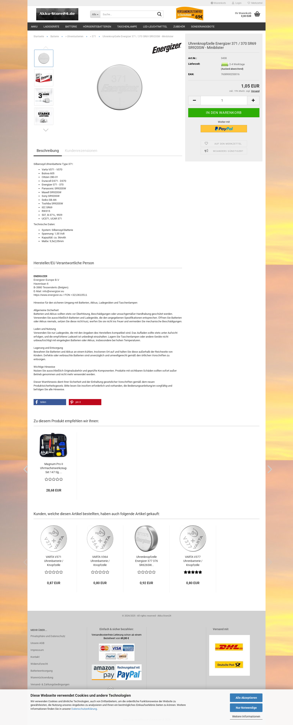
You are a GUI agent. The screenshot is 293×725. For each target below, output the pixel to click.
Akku (34, 26)
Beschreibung (48, 150)
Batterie (71, 26)
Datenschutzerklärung (84, 708)
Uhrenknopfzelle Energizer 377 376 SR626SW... (146, 561)
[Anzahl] (223, 100)
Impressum (37, 650)
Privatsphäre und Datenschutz (48, 636)
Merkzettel (255, 3)
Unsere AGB (37, 643)
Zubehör (179, 26)
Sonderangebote (202, 26)
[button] (46, 130)
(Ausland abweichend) (232, 69)
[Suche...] (95, 14)
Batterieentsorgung (41, 670)
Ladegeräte (51, 26)
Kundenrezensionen (81, 150)
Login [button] (237, 3)
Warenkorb (218, 3)
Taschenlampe (127, 26)
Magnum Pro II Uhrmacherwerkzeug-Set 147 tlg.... (53, 468)
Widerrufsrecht (39, 663)
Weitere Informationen (246, 716)
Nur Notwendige (246, 707)
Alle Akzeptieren (246, 697)
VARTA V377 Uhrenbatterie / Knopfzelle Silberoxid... (192, 561)
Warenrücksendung (42, 677)
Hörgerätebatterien (97, 26)
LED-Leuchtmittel (155, 26)
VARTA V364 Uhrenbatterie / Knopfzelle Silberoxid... (100, 561)
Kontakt (35, 656)
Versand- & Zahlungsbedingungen (50, 684)
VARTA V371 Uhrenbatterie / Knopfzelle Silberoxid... (53, 561)
